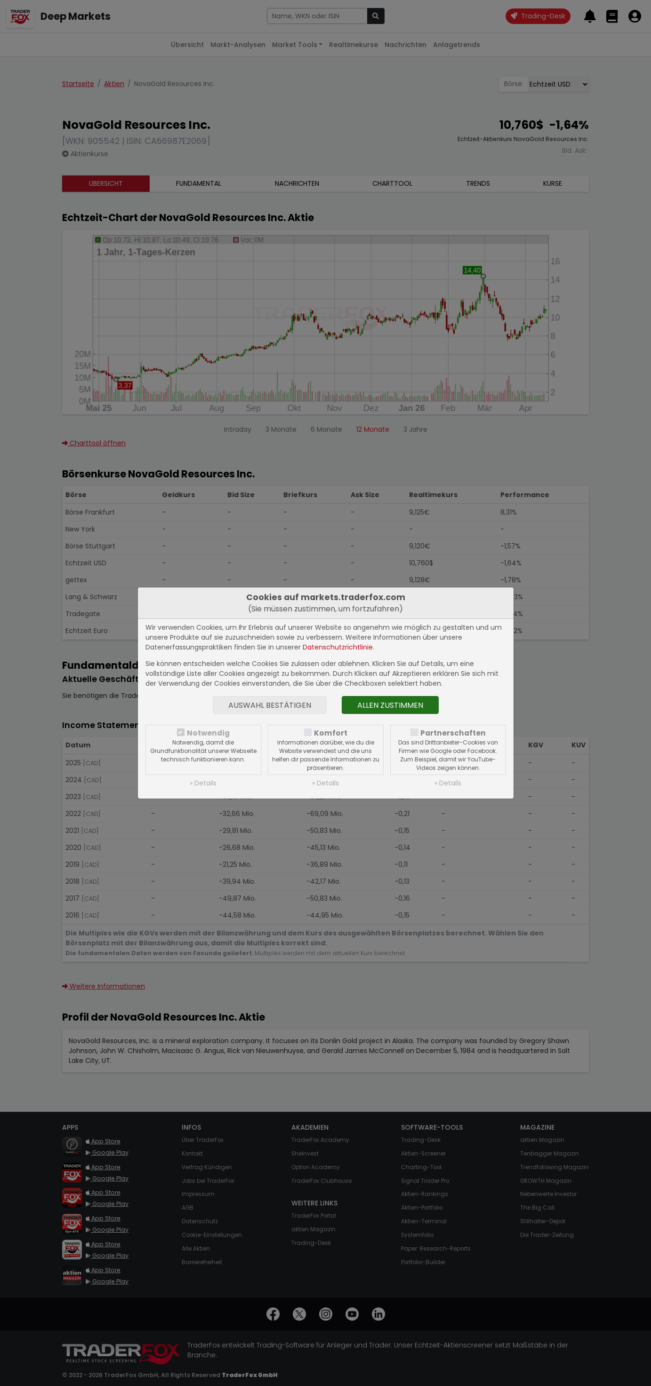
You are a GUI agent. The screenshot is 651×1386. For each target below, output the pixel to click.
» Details (203, 783)
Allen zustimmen (390, 705)
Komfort (330, 733)
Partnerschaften (453, 733)
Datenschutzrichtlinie (338, 647)
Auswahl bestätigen (269, 705)
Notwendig (208, 733)
